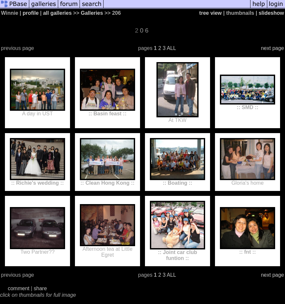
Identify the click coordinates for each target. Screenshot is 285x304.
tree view (210, 13)
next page (272, 48)
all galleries (57, 13)
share (40, 288)
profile (31, 13)
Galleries (92, 13)
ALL (171, 48)
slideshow (271, 13)
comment (19, 288)
